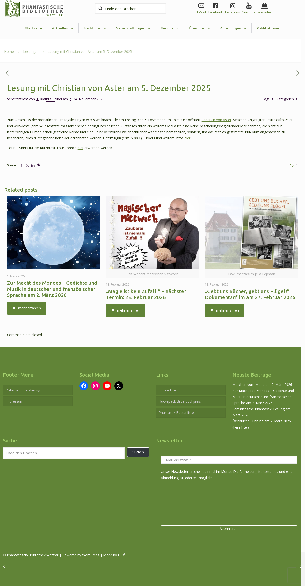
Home (9, 51)
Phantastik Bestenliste (176, 412)
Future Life (167, 390)
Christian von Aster (216, 119)
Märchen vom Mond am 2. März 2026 (262, 384)
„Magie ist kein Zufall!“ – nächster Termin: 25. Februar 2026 (146, 294)
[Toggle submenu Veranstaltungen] (133, 28)
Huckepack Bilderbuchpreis (180, 401)
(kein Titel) (240, 427)
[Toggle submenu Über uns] (199, 28)
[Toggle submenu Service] (170, 28)
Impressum (14, 401)
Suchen (138, 452)
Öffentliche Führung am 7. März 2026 (261, 421)
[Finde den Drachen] (128, 8)
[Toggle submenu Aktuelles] (63, 28)
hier (187, 138)
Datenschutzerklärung (23, 390)
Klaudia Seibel (51, 99)
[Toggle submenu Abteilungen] (233, 28)
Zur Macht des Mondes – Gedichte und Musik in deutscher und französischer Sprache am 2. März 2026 (52, 289)
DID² (121, 555)
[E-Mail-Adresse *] (229, 460)
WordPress (90, 555)
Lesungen (30, 51)
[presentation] (181, 501)
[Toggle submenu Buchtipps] (95, 28)
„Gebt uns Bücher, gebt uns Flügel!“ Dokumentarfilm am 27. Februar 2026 (250, 294)
